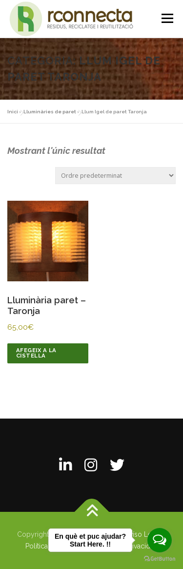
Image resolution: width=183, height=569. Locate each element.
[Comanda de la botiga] (115, 175)
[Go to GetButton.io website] (159, 559)
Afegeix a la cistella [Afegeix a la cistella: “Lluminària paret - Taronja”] (36, 353)
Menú (167, 18)
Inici (12, 111)
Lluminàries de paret (49, 111)
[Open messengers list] (159, 540)
